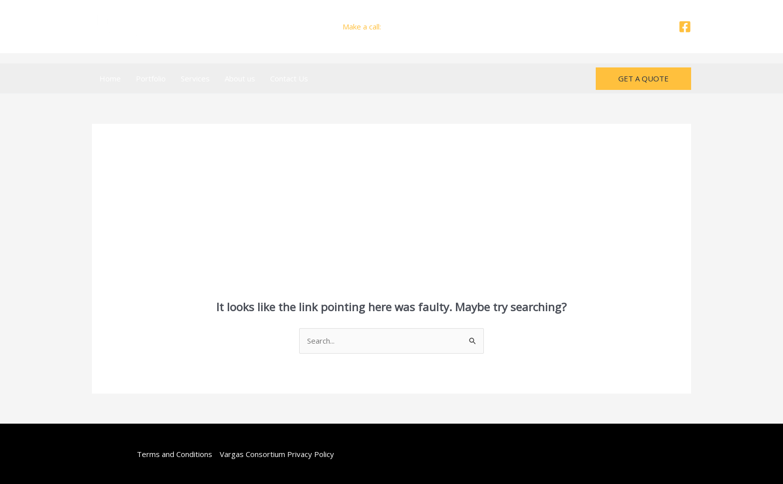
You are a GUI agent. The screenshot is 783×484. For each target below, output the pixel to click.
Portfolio (151, 78)
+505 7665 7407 (412, 26)
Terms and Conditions (174, 454)
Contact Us (289, 78)
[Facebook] (685, 26)
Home (110, 78)
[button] (643, 78)
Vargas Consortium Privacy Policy (277, 454)
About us (240, 78)
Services (195, 78)
